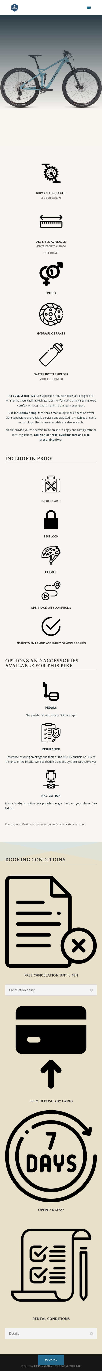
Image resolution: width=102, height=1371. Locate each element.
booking (50, 1359)
